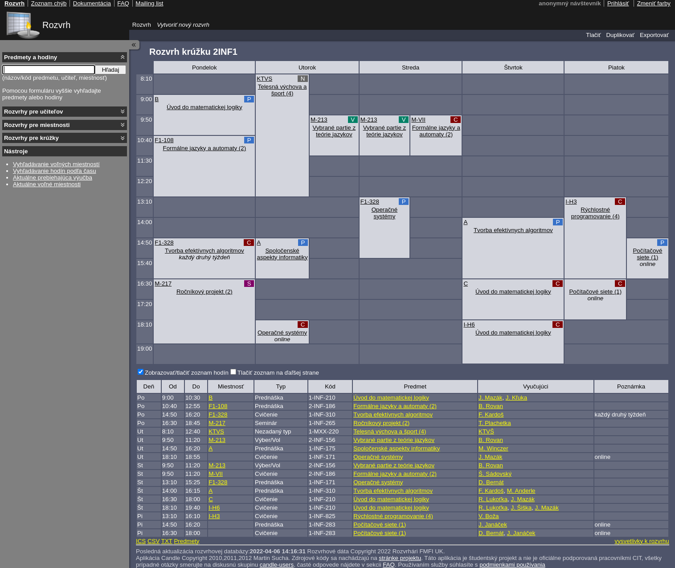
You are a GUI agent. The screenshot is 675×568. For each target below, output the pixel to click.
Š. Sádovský (495, 473)
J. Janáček (493, 524)
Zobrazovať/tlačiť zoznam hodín (187, 372)
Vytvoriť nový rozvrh (183, 24)
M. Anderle (521, 490)
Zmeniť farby (654, 3)
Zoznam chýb (48, 3)
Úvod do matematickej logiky (204, 107)
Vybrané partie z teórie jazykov (334, 131)
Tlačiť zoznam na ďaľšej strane (278, 372)
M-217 (163, 283)
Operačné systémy (385, 213)
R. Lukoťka (493, 499)
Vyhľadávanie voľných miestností (56, 164)
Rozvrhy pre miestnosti (37, 125)
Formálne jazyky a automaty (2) (436, 131)
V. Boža (489, 516)
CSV (153, 541)
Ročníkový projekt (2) (204, 291)
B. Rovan (491, 406)
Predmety (186, 541)
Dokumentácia (92, 3)
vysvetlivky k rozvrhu (641, 541)
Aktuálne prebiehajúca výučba (52, 177)
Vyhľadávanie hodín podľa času (54, 171)
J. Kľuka (516, 397)
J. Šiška (521, 507)
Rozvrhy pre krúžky (31, 138)
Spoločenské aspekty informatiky (282, 254)
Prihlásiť (618, 3)
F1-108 (164, 140)
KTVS (264, 78)
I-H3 (571, 201)
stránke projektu (400, 558)
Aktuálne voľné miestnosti (47, 184)
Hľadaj (110, 69)
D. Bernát (491, 482)
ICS (141, 541)
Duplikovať (620, 35)
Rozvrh (56, 25)
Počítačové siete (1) (647, 254)
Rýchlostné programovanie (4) (595, 213)
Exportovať (654, 35)
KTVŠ (486, 431)
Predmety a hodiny (30, 57)
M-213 (319, 119)
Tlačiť (593, 35)
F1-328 (369, 201)
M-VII (418, 119)
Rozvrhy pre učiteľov (33, 111)
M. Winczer (493, 448)
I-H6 (469, 324)
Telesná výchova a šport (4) (282, 90)
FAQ (123, 3)
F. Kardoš (491, 414)
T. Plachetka (495, 423)
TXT (166, 541)
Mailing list (149, 3)
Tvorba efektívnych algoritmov (513, 230)
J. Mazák (490, 397)
